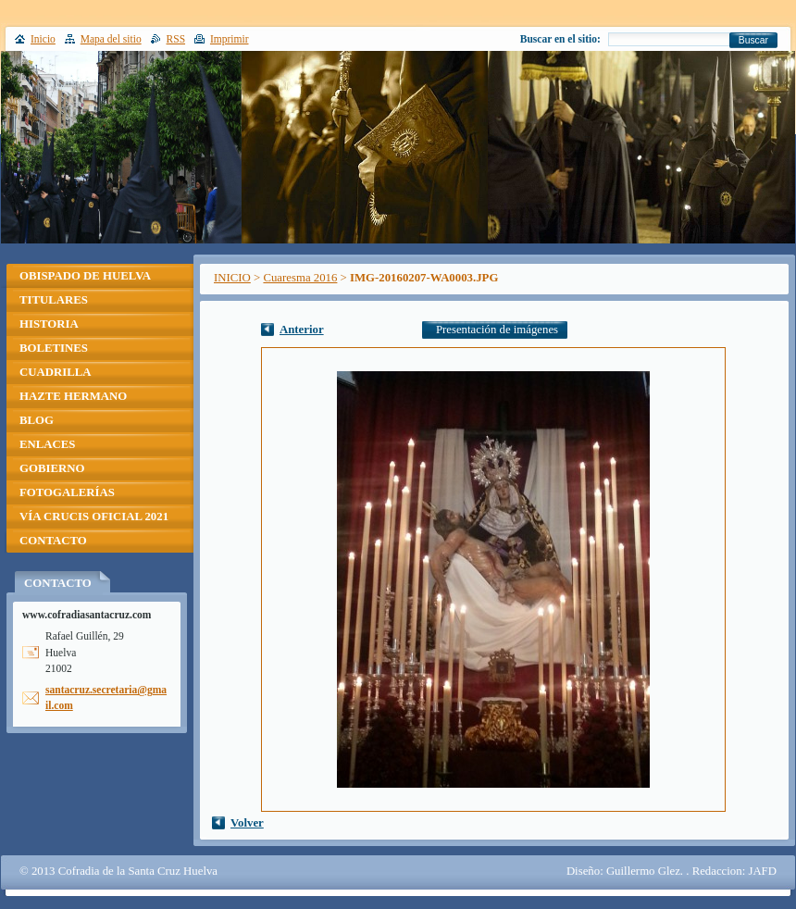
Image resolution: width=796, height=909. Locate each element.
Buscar (753, 40)
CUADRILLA (55, 372)
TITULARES (53, 299)
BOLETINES (53, 348)
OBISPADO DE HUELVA (85, 275)
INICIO (232, 277)
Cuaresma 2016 (300, 277)
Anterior (302, 329)
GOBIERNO (51, 468)
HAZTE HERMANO (73, 396)
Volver (247, 822)
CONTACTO (53, 540)
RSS (176, 38)
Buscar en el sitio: (560, 38)
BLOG (36, 420)
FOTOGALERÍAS (67, 492)
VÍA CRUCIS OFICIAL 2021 (93, 516)
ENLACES (47, 444)
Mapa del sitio (111, 38)
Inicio (43, 38)
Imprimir (229, 38)
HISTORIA (49, 324)
